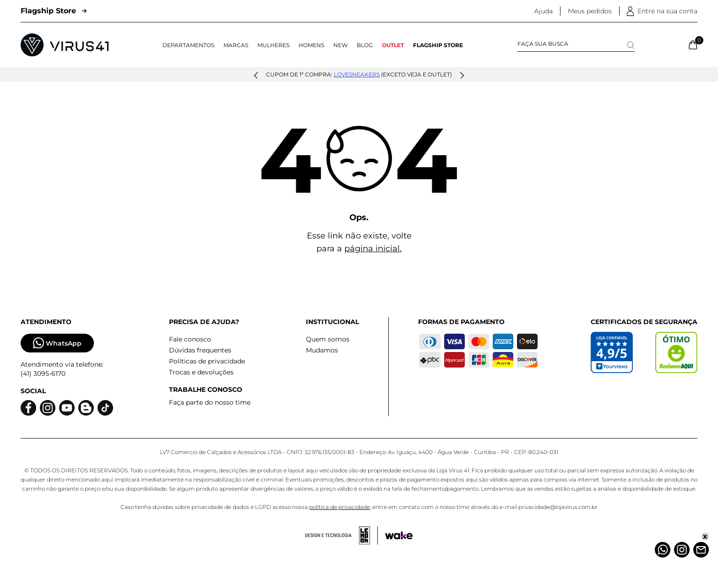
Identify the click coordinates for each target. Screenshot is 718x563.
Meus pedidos (590, 11)
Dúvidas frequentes (200, 350)
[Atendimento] (701, 550)
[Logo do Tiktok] (105, 408)
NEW (340, 45)
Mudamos (322, 350)
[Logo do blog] (86, 408)
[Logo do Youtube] (67, 408)
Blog (365, 45)
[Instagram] (682, 550)
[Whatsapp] (662, 550)
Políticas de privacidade (207, 361)
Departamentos (188, 45)
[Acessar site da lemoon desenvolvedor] (341, 535)
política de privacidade (339, 506)
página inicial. (373, 249)
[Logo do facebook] (28, 408)
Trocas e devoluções (201, 372)
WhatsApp (57, 343)
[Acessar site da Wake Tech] (399, 535)
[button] (256, 75)
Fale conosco (190, 339)
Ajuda (543, 11)
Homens (311, 45)
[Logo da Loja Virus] (65, 44)
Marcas (235, 45)
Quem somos (327, 339)
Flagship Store (54, 10)
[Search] (631, 45)
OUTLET (393, 45)
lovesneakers (357, 74)
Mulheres (273, 45)
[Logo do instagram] (47, 408)
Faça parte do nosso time (209, 402)
